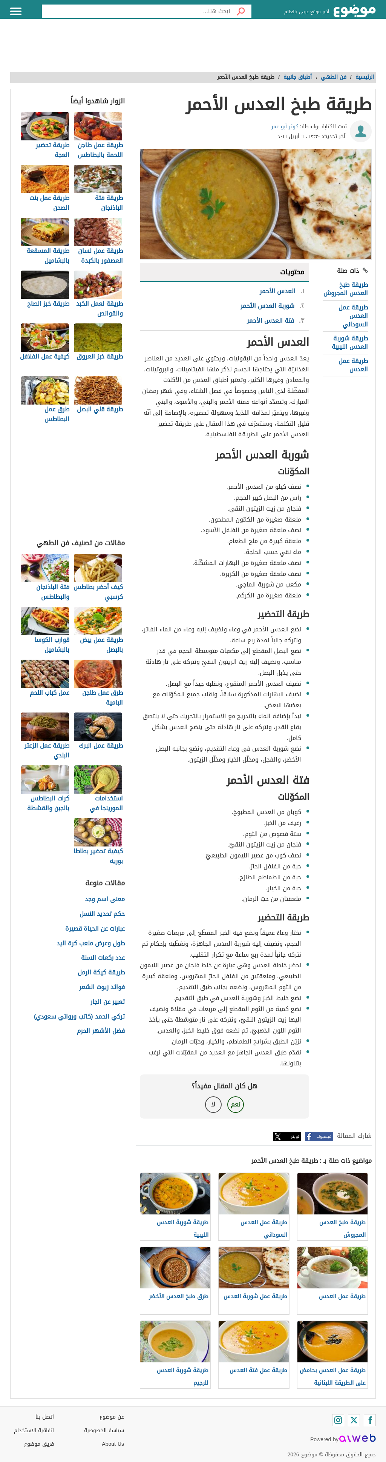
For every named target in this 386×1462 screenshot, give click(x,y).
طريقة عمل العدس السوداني (353, 316)
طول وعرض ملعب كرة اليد (91, 943)
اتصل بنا (44, 1417)
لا (213, 1104)
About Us (113, 1444)
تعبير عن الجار (107, 1002)
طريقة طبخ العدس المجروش (345, 289)
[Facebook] (370, 1420)
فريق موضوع (39, 1444)
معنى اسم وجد (105, 899)
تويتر (295, 1136)
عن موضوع (112, 1417)
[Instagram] (338, 1420)
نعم (235, 1104)
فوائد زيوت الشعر (102, 987)
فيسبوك (324, 1136)
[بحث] (240, 11)
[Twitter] (354, 1420)
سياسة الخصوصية (104, 1430)
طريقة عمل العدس (353, 365)
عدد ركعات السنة (103, 958)
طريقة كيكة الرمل (101, 972)
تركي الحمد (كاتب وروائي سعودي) (79, 1016)
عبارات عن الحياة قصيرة (95, 928)
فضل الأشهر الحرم (101, 1031)
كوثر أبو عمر (285, 127)
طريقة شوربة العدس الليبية (350, 342)
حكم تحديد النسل (102, 914)
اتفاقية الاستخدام (34, 1430)
